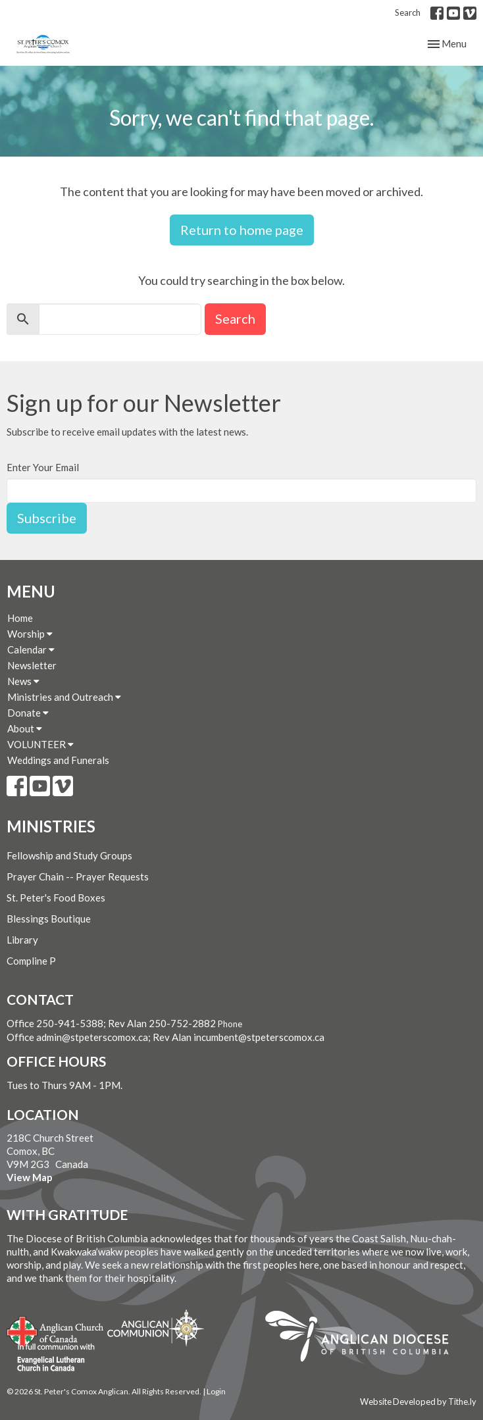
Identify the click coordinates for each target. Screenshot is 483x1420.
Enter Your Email (43, 467)
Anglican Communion (156, 1327)
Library (22, 940)
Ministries (51, 826)
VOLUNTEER (40, 744)
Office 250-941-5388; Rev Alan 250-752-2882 (111, 1023)
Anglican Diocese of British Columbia (363, 1338)
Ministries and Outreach (64, 697)
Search (407, 12)
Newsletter (32, 665)
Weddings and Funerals (58, 760)
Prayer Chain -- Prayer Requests (78, 876)
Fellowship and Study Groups (69, 855)
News (23, 681)
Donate (28, 713)
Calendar (31, 649)
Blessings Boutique (49, 919)
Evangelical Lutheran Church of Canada (51, 1358)
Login (216, 1391)
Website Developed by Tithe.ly (418, 1401)
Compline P (31, 961)
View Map (30, 1177)
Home (20, 618)
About (24, 728)
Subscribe (46, 518)
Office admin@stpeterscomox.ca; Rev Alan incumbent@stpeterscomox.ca (165, 1037)
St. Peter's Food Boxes (56, 897)
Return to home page (241, 230)
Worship (30, 634)
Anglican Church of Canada (56, 1329)
